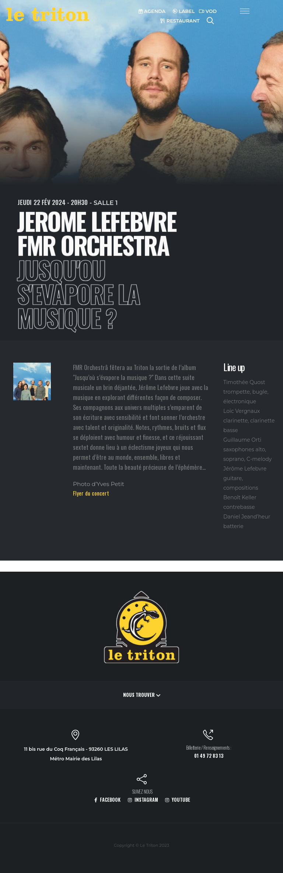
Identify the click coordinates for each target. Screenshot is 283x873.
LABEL (184, 11)
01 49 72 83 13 (208, 755)
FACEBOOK (107, 799)
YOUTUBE (177, 799)
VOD (208, 11)
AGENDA (152, 11)
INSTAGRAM (143, 799)
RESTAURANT (179, 20)
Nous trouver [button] (141, 694)
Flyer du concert (91, 493)
